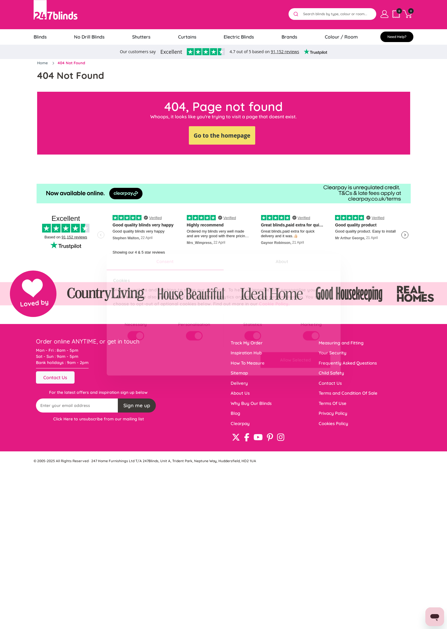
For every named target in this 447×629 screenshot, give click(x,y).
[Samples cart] (396, 14)
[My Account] (384, 14)
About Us (240, 393)
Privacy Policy (333, 413)
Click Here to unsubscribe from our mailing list (98, 419)
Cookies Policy (333, 423)
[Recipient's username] (77, 405)
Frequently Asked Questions (348, 363)
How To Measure (248, 363)
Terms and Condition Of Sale (348, 393)
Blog (235, 413)
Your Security (332, 353)
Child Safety (331, 373)
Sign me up (136, 405)
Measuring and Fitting (341, 343)
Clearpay (240, 423)
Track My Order (247, 343)
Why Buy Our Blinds (251, 403)
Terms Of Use (332, 403)
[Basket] (408, 14)
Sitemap (239, 373)
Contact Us (55, 377)
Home (43, 62)
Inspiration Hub (246, 353)
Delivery (239, 383)
